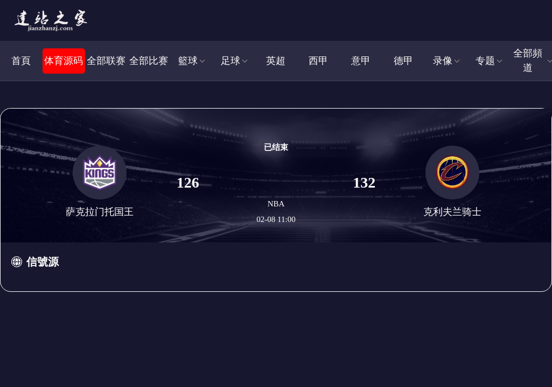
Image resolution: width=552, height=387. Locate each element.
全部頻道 (527, 60)
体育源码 (63, 60)
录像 (442, 60)
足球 (230, 60)
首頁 (21, 60)
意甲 (361, 60)
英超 (275, 60)
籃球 (188, 60)
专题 (485, 60)
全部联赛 (106, 60)
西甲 (318, 60)
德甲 (403, 60)
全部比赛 (148, 60)
